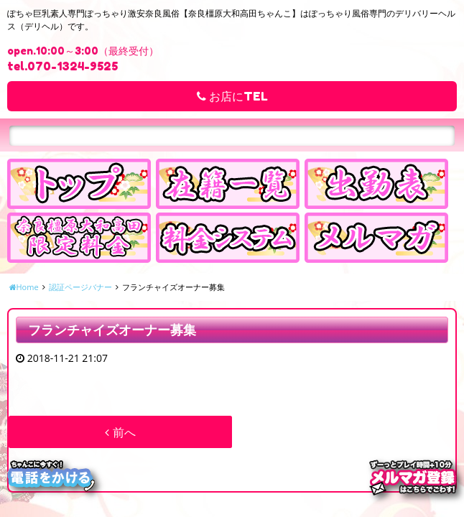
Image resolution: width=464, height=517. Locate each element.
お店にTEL (232, 96)
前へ (120, 432)
